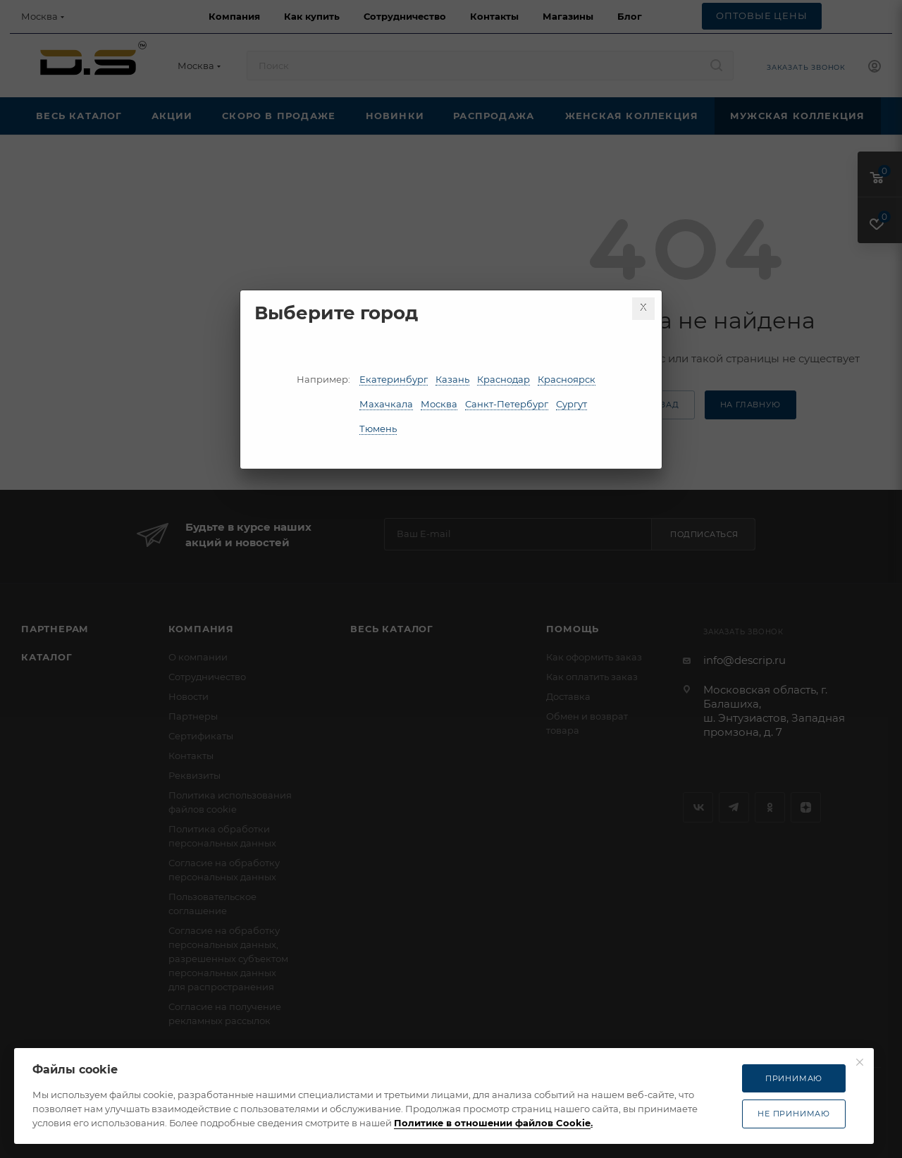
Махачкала (386, 403)
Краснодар (503, 379)
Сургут (571, 403)
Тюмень (378, 428)
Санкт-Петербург (506, 403)
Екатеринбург (393, 379)
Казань (452, 379)
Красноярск (566, 379)
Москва (439, 403)
